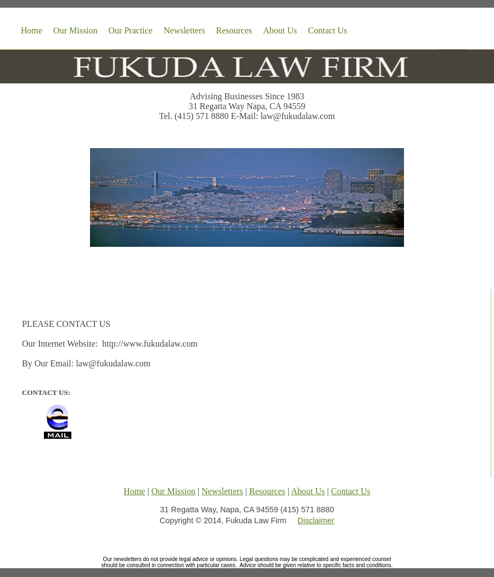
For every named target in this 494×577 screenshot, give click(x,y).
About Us (280, 30)
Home (31, 30)
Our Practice (131, 30)
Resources (234, 30)
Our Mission (75, 30)
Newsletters (184, 30)
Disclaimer (315, 520)
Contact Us (327, 30)
